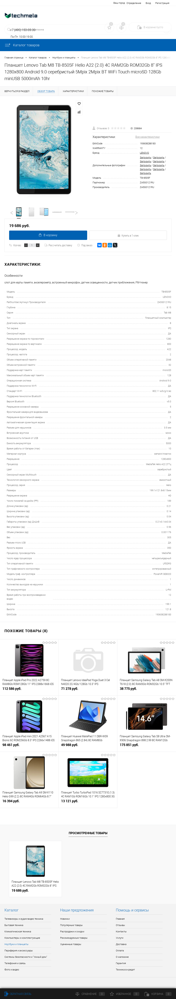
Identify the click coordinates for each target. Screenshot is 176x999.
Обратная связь (17, 993)
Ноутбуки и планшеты (16, 944)
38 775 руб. (147, 690)
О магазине (122, 957)
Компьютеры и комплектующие (22, 938)
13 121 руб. (88, 802)
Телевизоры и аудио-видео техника (23, 919)
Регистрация (162, 3)
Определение (133, 3)
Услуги (119, 938)
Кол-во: (17, 245)
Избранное (124, 993)
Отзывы (120, 925)
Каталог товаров (21, 45)
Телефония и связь (15, 963)
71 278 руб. (88, 690)
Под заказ (84, 245)
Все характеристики (147, 136)
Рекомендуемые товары (74, 938)
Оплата (120, 950)
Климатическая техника (17, 931)
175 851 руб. (147, 746)
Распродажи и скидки (72, 931)
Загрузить (145, 157)
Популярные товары (71, 925)
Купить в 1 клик (128, 235)
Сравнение (90, 993)
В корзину (48, 235)
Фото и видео (11, 969)
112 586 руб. (29, 690)
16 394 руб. (29, 802)
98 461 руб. (29, 746)
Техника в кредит (125, 969)
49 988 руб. (88, 746)
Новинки (65, 919)
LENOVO (144, 152)
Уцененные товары (70, 944)
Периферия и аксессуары (18, 950)
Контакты (121, 931)
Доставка (121, 944)
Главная (120, 919)
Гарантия (121, 963)
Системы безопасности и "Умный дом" (25, 957)
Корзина (158, 993)
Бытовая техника (13, 925)
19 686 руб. (20, 891)
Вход (148, 3)
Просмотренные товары (88, 833)
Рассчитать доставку (58, 245)
